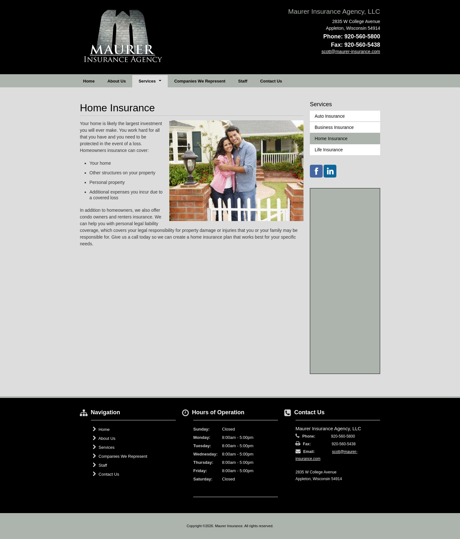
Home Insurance (331, 138)
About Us (116, 81)
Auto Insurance (330, 116)
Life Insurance (329, 149)
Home (89, 81)
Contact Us (271, 81)
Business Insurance (334, 127)
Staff (243, 81)
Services (103, 447)
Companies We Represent (199, 81)
